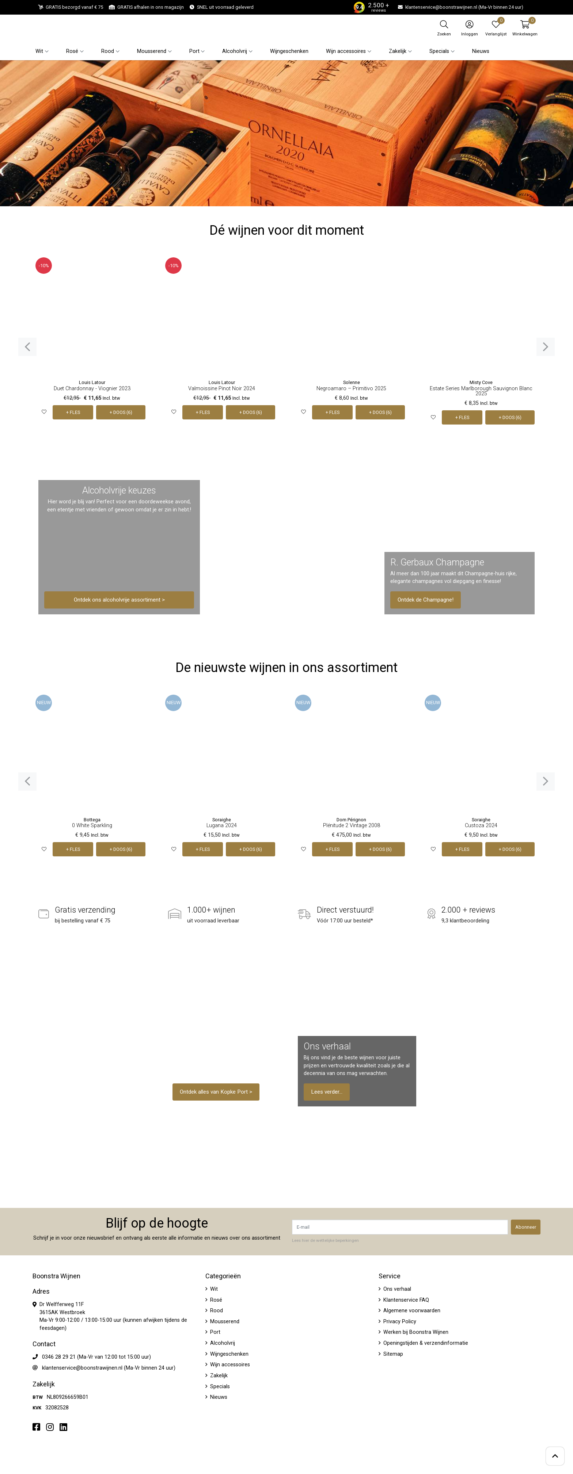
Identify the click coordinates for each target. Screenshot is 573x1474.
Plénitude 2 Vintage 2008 (351, 825)
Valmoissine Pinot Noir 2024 (221, 388)
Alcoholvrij (222, 1343)
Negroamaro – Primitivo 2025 (351, 388)
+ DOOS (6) (121, 412)
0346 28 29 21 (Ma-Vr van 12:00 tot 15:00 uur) (96, 1357)
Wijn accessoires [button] (346, 51)
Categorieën (223, 1276)
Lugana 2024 (221, 825)
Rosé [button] (72, 51)
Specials (219, 1386)
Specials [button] (439, 51)
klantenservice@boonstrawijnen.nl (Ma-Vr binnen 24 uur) (108, 1368)
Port (214, 1332)
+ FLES (73, 412)
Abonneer (525, 1227)
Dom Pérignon (351, 819)
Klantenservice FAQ (405, 1300)
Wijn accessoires (229, 1365)
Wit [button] (39, 51)
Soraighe (221, 819)
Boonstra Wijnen (56, 1276)
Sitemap (392, 1354)
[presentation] (27, 347)
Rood (216, 1311)
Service (390, 1276)
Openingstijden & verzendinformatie (425, 1343)
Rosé (215, 1300)
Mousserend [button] (151, 51)
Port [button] (194, 51)
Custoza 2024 (481, 825)
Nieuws (480, 51)
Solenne (351, 382)
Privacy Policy (399, 1321)
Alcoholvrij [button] (234, 51)
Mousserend (224, 1321)
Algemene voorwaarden (411, 1311)
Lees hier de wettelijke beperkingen (325, 1240)
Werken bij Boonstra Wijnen (415, 1332)
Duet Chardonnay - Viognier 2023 (92, 388)
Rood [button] (107, 51)
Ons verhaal (396, 1289)
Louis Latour (92, 382)
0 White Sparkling (92, 825)
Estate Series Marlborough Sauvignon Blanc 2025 (481, 391)
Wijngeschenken (289, 51)
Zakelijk (218, 1376)
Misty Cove (481, 382)
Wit (213, 1289)
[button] (524, 28)
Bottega (92, 819)
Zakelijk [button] (397, 51)
